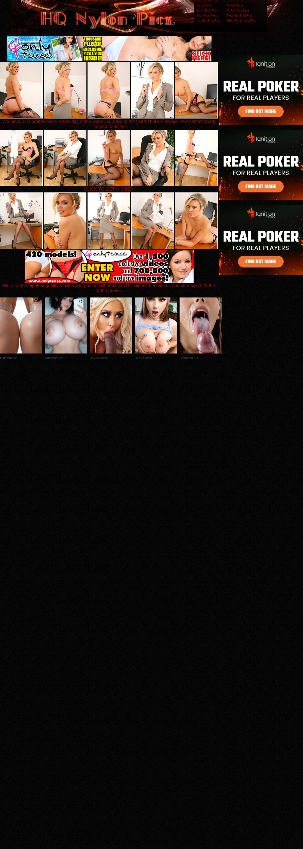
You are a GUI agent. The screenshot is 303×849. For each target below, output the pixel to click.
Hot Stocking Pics (208, 20)
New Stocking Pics (239, 15)
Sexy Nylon (204, 5)
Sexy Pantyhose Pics (241, 20)
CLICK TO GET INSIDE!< (109, 189)
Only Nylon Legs (238, 10)
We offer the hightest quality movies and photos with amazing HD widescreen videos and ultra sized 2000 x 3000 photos (109, 286)
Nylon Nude (235, 5)
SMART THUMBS (161, 737)
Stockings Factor (207, 15)
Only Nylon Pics (207, 10)
